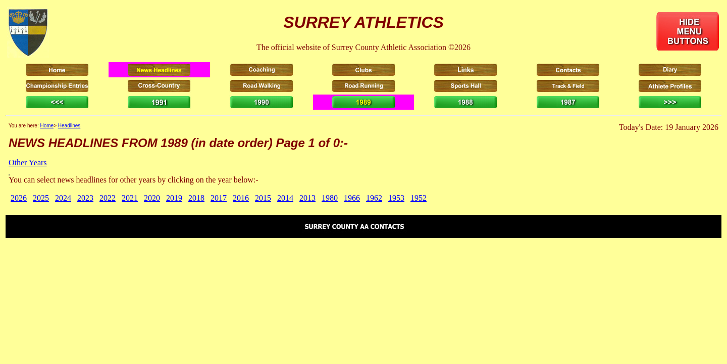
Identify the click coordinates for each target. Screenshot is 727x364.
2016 (241, 198)
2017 (219, 198)
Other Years (28, 162)
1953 (396, 198)
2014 (285, 198)
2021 (130, 198)
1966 (352, 198)
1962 (374, 198)
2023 (85, 198)
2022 (107, 198)
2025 (41, 198)
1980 (330, 198)
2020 (152, 198)
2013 (307, 198)
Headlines (69, 125)
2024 (63, 198)
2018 (196, 198)
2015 (263, 198)
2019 (174, 198)
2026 (19, 198)
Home (47, 125)
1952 (418, 198)
